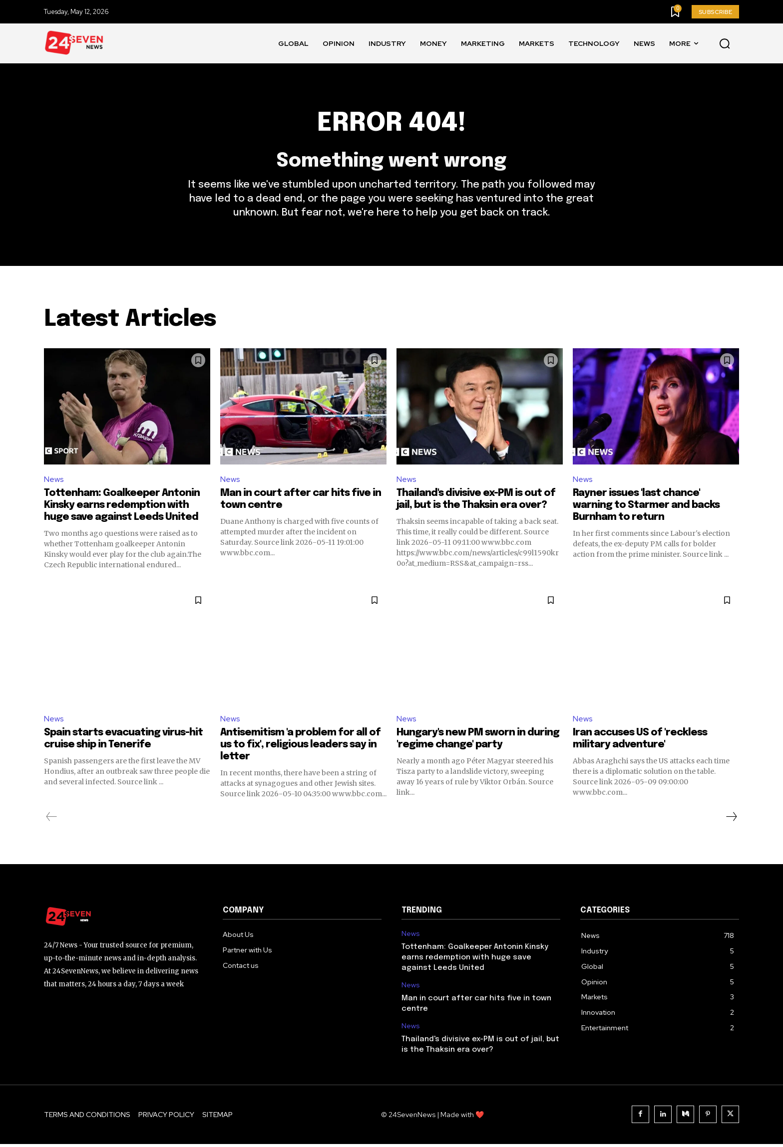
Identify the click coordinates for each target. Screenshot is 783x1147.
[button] (724, 43)
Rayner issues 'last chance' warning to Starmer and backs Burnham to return (646, 507)
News (54, 481)
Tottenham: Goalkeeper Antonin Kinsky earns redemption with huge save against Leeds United (122, 507)
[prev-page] (51, 819)
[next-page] (731, 819)
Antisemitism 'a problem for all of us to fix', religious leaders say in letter (300, 747)
